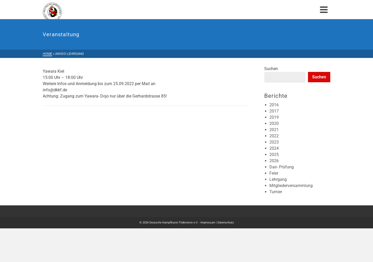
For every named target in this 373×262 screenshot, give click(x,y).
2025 (274, 154)
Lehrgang (278, 179)
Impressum (207, 222)
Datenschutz (226, 222)
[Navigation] (323, 9)
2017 (274, 111)
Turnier (275, 191)
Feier (273, 173)
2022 (274, 135)
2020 (274, 123)
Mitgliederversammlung (291, 185)
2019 (274, 117)
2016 (274, 104)
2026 (274, 160)
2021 (274, 129)
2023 (274, 142)
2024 (274, 148)
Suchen (271, 68)
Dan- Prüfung (281, 166)
